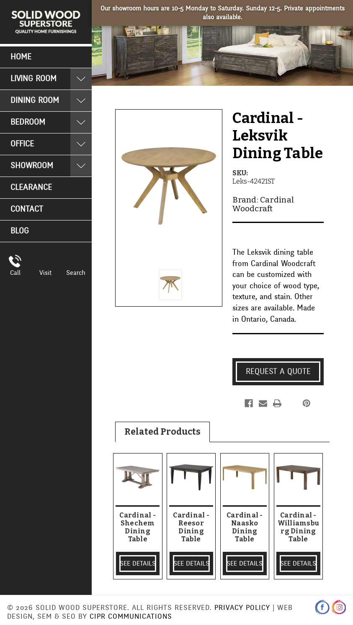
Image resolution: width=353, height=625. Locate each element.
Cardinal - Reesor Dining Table (191, 527)
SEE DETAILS (138, 563)
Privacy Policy (242, 607)
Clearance (31, 187)
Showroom (31, 165)
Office (22, 144)
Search (75, 273)
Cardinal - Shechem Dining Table (137, 527)
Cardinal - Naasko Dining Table (245, 527)
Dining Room (34, 100)
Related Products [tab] (162, 431)
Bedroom (27, 122)
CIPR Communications (131, 616)
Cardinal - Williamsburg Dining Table (299, 527)
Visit (45, 273)
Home (20, 56)
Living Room (33, 78)
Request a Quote (278, 371)
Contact (26, 209)
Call (15, 273)
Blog (19, 231)
